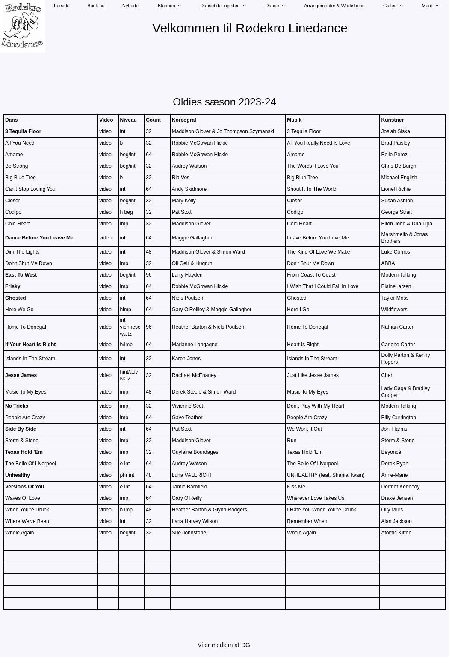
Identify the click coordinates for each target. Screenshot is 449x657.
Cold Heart (17, 224)
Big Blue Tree (20, 178)
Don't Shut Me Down (28, 263)
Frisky (12, 286)
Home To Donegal (25, 327)
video (105, 131)
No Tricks (16, 406)
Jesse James (21, 375)
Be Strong (16, 166)
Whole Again (19, 533)
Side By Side (20, 429)
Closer (12, 201)
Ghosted (15, 298)
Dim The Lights (22, 252)
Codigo (13, 212)
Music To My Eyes (25, 392)
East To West (21, 275)
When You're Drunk (27, 510)
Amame (14, 155)
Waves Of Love (22, 498)
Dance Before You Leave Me (39, 238)
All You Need (20, 143)
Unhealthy (17, 475)
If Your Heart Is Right (30, 344)
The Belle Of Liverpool (30, 464)
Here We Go (19, 309)
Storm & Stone (21, 441)
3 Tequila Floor (23, 131)
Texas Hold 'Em (24, 452)
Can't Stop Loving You (30, 189)
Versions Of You (24, 487)
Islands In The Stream (30, 359)
